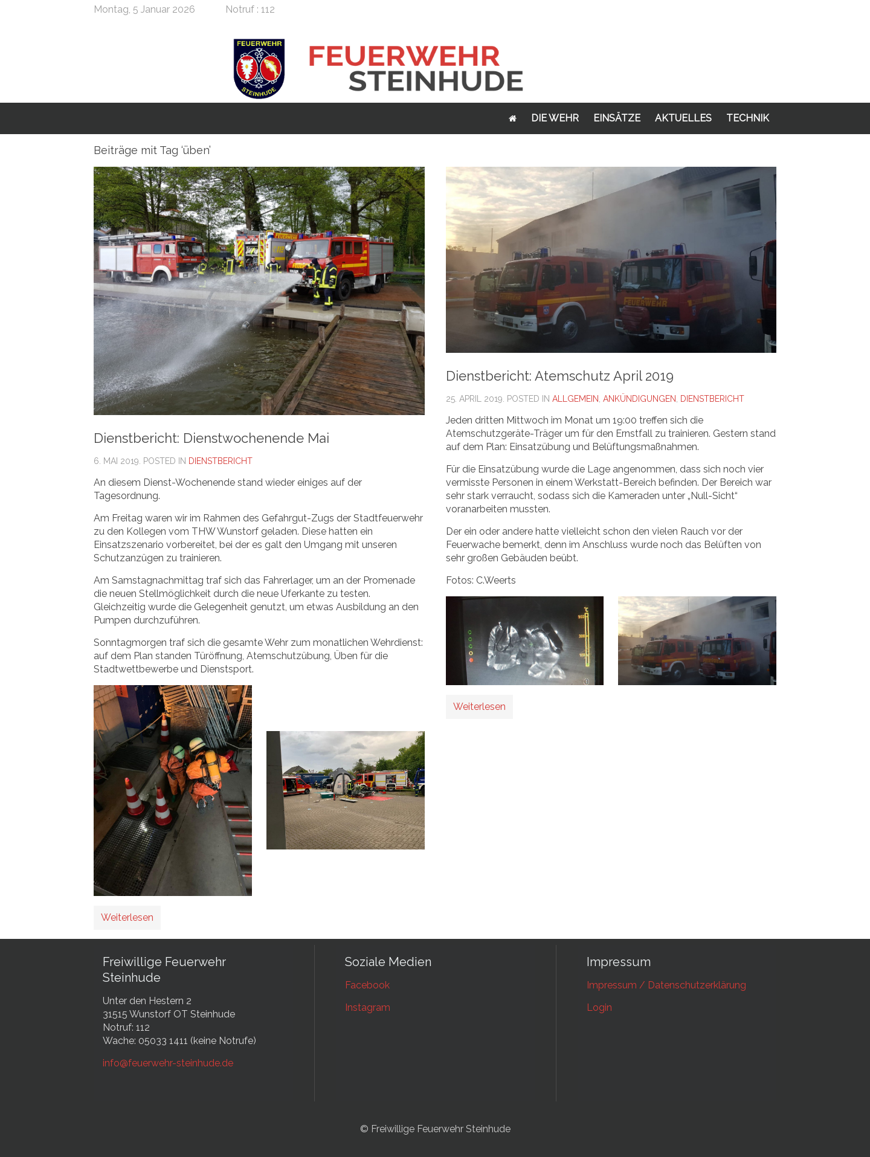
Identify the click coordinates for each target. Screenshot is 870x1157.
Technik (747, 118)
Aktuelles (683, 118)
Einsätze (616, 118)
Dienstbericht (220, 461)
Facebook (367, 985)
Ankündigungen (639, 399)
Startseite (513, 118)
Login (599, 1007)
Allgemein (575, 399)
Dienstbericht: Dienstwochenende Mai (211, 438)
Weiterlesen (127, 917)
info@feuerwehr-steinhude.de (168, 1063)
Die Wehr (555, 118)
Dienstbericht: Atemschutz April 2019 (560, 376)
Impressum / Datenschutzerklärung (666, 985)
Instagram (367, 1007)
